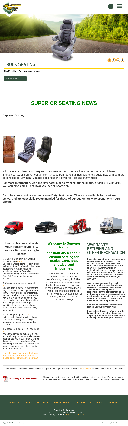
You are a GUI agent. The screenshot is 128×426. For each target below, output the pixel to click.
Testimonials (43, 403)
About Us (14, 403)
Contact (28, 403)
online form (86, 369)
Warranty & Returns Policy (19, 378)
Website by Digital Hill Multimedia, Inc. (114, 423)
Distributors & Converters (104, 403)
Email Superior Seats (75, 414)
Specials (81, 403)
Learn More (12, 78)
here (19, 261)
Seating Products (63, 403)
